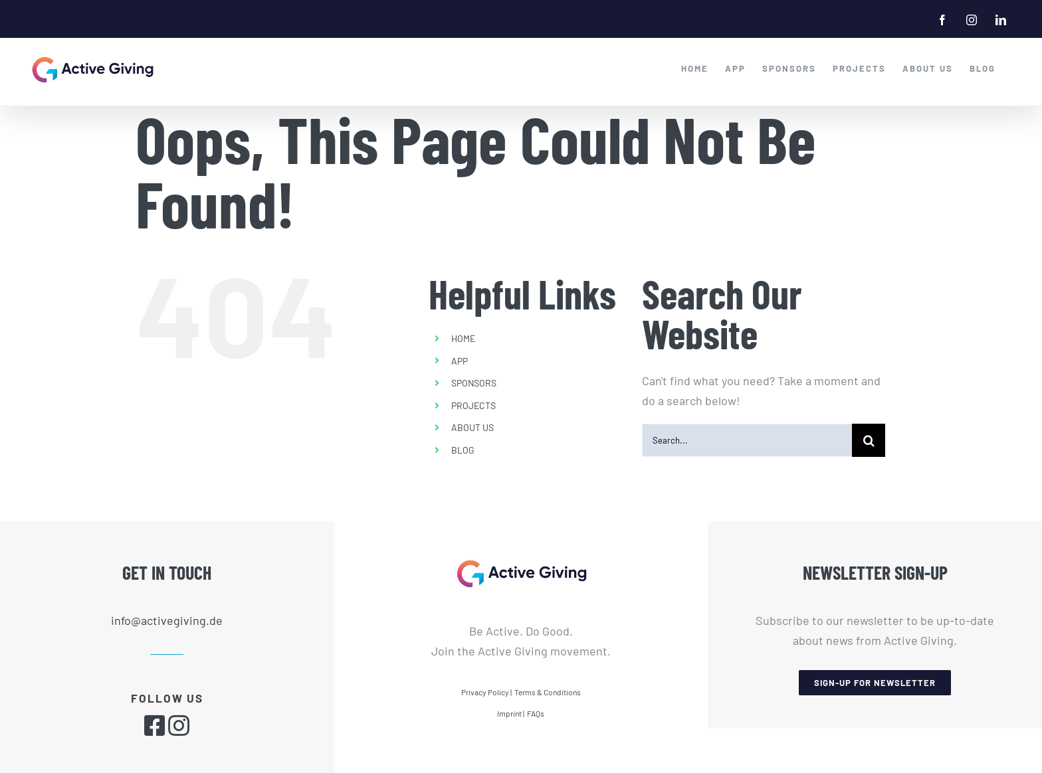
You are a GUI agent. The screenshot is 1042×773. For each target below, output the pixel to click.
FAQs (535, 712)
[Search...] (747, 440)
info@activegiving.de (167, 619)
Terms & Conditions (547, 691)
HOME (463, 337)
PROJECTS (473, 404)
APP (459, 360)
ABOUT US (472, 427)
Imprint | (510, 712)
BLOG (462, 449)
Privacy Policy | (486, 691)
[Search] (868, 440)
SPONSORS (473, 382)
